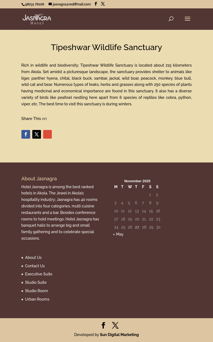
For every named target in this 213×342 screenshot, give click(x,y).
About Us (33, 257)
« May (118, 234)
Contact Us (35, 266)
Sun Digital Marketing (119, 335)
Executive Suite (38, 274)
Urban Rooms (37, 299)
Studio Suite (36, 282)
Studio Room (36, 291)
